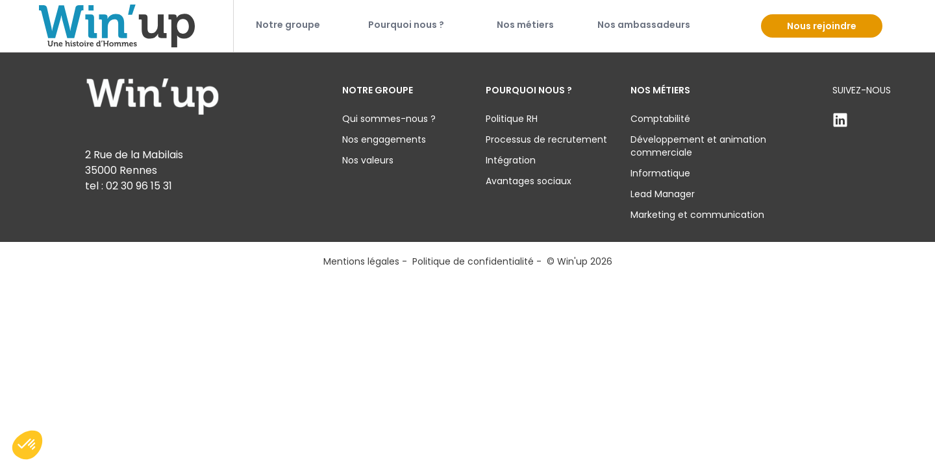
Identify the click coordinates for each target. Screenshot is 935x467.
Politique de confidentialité (473, 261)
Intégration (511, 160)
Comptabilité (660, 118)
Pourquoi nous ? (406, 24)
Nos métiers (525, 24)
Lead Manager (662, 193)
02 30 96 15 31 (139, 185)
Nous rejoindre (821, 25)
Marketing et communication (697, 214)
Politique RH (512, 118)
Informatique (660, 173)
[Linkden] (861, 120)
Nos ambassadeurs (643, 24)
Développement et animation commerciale (698, 146)
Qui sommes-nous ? (389, 118)
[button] (27, 445)
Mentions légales (361, 261)
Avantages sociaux (528, 180)
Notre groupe (288, 24)
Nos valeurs (367, 160)
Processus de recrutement (546, 139)
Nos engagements (384, 139)
